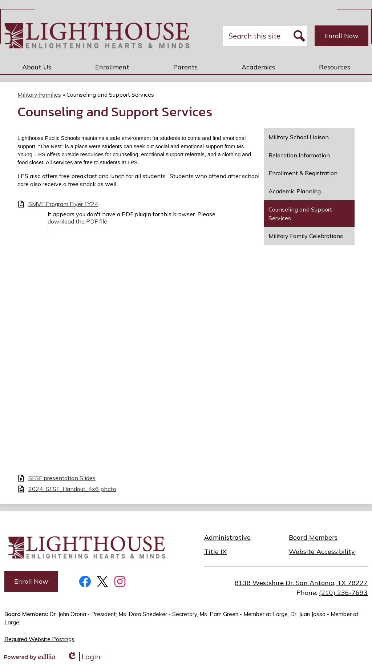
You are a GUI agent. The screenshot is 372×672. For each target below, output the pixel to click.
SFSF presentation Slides (62, 478)
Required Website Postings (39, 639)
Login (83, 656)
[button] (36, 67)
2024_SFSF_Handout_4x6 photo (72, 489)
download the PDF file (77, 221)
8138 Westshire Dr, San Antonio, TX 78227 (301, 583)
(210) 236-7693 (343, 592)
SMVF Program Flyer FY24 (63, 204)
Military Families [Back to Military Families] (39, 94)
